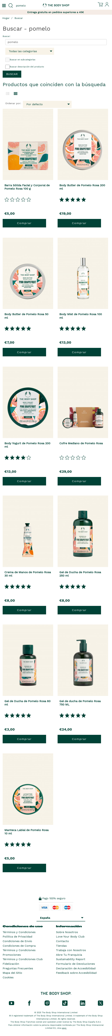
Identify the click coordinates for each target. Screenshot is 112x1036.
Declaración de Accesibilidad (76, 968)
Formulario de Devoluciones (75, 963)
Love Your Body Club (70, 936)
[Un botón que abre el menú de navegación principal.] (3, 5)
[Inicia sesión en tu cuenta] (107, 5)
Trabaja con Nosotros (71, 950)
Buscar (19, 18)
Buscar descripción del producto (24, 67)
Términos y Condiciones (19, 932)
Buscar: (6, 36)
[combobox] (28, 5)
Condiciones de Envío (17, 941)
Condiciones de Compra (19, 945)
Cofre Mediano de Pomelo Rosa (81, 443)
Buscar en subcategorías (20, 60)
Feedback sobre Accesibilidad (76, 972)
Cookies (8, 977)
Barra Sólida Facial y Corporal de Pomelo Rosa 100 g (27, 187)
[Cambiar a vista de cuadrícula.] (16, 94)
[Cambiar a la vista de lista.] (8, 94)
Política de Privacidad (17, 936)
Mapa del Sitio (12, 972)
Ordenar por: (13, 103)
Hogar (6, 18)
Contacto (62, 941)
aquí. (64, 1028)
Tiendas (61, 945)
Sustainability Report (70, 959)
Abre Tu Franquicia (69, 954)
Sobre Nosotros (67, 932)
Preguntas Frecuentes (18, 968)
